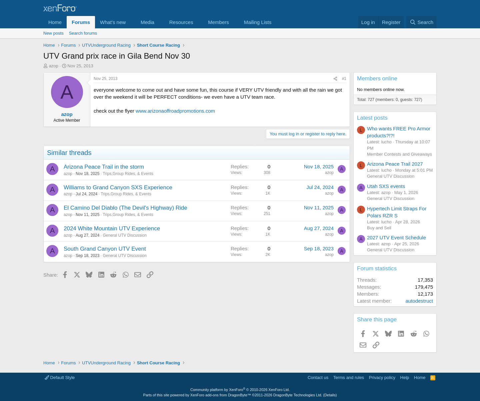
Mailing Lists (258, 22)
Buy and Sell (379, 227)
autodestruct (419, 301)
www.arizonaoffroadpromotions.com (175, 111)
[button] (131, 22)
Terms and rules (348, 377)
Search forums (83, 33)
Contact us (318, 377)
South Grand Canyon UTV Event (105, 249)
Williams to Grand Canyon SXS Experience (118, 187)
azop (53, 65)
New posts (53, 33)
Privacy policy (382, 377)
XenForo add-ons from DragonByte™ (220, 395)
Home (55, 22)
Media (147, 22)
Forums (81, 22)
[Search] (421, 22)
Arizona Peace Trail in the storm (104, 167)
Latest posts (372, 118)
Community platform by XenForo (240, 390)
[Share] (335, 79)
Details (330, 395)
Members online (377, 78)
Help (404, 377)
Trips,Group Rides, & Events (128, 173)
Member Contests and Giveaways (399, 154)
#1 (344, 78)
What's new (113, 22)
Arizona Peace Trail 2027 (395, 164)
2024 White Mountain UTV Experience (112, 228)
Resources (181, 22)
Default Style (60, 377)
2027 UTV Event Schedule (396, 237)
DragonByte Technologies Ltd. (297, 395)
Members (218, 22)
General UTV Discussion (124, 235)
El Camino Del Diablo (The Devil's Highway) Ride (125, 208)
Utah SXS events (386, 186)
